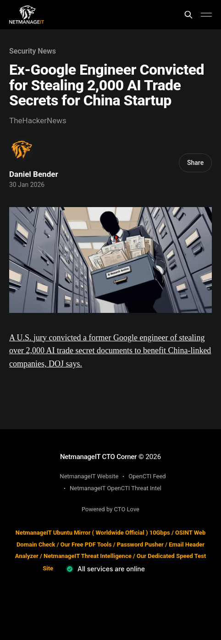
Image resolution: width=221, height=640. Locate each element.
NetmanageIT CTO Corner (98, 457)
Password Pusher (140, 544)
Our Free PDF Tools (86, 544)
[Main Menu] (206, 15)
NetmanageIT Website (89, 476)
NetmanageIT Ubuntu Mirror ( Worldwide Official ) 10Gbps (93, 532)
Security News (32, 51)
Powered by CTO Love (110, 509)
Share (195, 162)
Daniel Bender (33, 174)
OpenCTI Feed (147, 476)
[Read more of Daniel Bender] (22, 150)
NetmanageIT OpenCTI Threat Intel (115, 488)
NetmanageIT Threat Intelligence (88, 555)
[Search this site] (188, 14)
